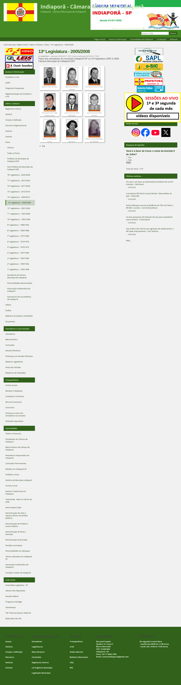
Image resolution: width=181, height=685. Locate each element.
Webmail (173, 39)
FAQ (71, 662)
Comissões (36, 657)
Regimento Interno (40, 662)
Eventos (8, 667)
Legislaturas (37, 646)
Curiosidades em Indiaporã (141, 39)
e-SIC (72, 646)
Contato (148, 28)
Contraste (164, 28)
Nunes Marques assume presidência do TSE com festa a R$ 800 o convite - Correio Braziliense (151, 208)
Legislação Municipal (41, 673)
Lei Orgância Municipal (42, 667)
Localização (161, 39)
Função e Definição (13, 652)
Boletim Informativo (79, 657)
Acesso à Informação (117, 39)
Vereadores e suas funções (17, 328)
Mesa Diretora (38, 652)
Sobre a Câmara (36, 44)
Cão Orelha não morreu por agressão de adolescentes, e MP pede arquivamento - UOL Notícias (151, 231)
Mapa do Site (120, 28)
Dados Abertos (76, 652)
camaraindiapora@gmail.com (115, 656)
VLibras (156, 28)
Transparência (11, 380)
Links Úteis (10, 580)
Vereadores (37, 641)
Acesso (8, 641)
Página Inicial (99, 39)
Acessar (173, 28)
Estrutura (9, 657)
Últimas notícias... (134, 176)
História (9, 646)
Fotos (46, 44)
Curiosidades (11, 428)
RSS (43, 146)
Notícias (9, 662)
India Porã (45, 56)
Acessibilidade (135, 28)
